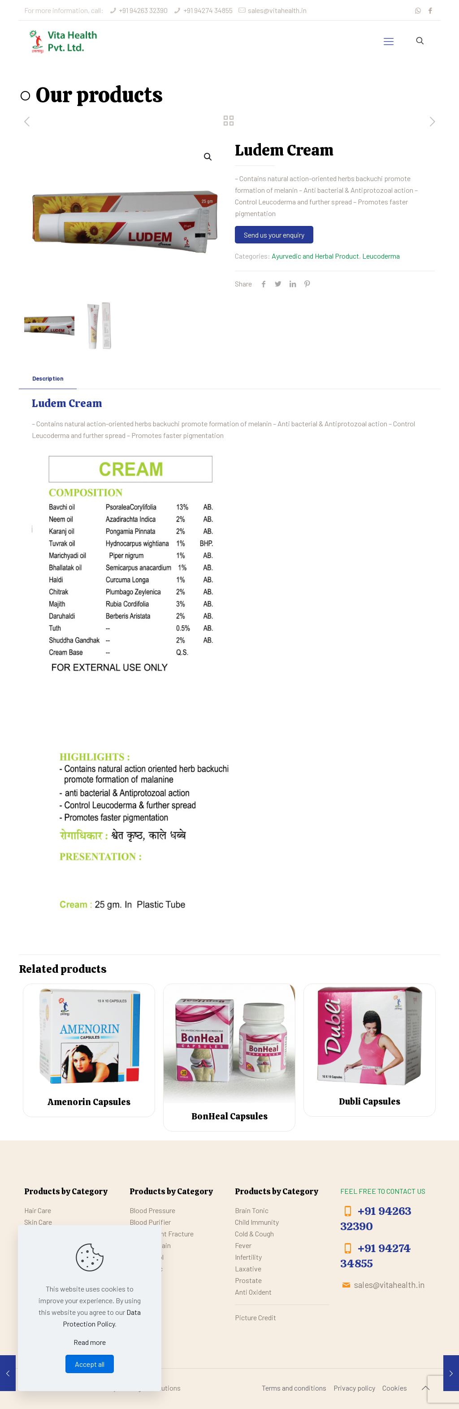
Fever (243, 1245)
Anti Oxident (253, 1292)
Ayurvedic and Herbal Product (315, 255)
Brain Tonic (251, 1210)
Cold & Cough (254, 1233)
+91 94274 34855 (208, 10)
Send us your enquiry (274, 234)
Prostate (248, 1280)
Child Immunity (257, 1222)
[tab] (48, 379)
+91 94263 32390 (143, 10)
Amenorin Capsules (89, 1102)
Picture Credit (255, 1317)
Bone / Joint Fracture (162, 1233)
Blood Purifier (150, 1222)
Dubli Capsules (369, 1102)
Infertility (248, 1257)
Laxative (248, 1268)
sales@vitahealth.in (277, 10)
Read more (90, 1342)
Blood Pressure (152, 1210)
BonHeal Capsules (229, 1116)
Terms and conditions (294, 1387)
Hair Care (37, 1210)
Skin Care (38, 1222)
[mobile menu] (388, 40)
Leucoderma (381, 255)
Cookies (394, 1387)
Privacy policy (354, 1387)
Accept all (89, 1364)
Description (47, 378)
